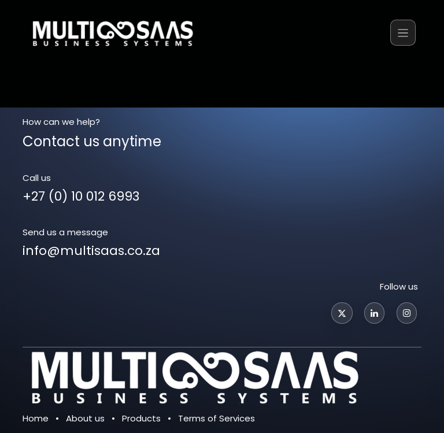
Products (141, 418)
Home (36, 418)
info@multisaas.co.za (91, 251)
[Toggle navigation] (403, 33)
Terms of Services (216, 418)
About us (85, 418)
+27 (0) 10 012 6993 (81, 196)
